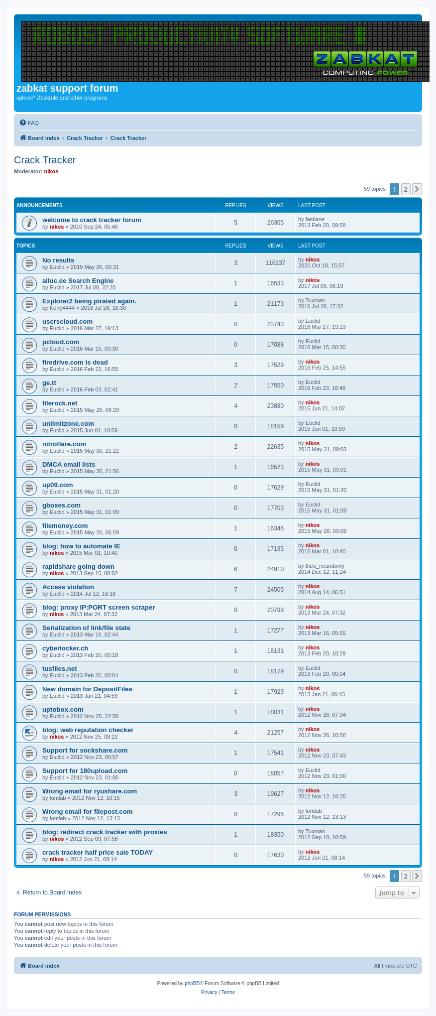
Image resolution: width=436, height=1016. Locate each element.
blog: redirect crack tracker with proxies (104, 832)
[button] (417, 189)
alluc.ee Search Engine (78, 280)
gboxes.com (61, 505)
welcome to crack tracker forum (91, 220)
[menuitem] (29, 123)
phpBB (192, 983)
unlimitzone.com (68, 423)
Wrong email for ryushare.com (89, 791)
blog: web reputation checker (87, 730)
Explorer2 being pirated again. (89, 301)
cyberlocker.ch (65, 648)
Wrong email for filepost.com (87, 811)
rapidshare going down (78, 566)
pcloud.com (60, 342)
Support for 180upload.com (84, 770)
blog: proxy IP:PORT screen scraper (98, 607)
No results (58, 260)
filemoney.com (65, 525)
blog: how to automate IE (81, 546)
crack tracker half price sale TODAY (97, 852)
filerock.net (59, 403)
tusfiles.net (59, 668)
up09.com (57, 485)
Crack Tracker (45, 159)
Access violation (68, 587)
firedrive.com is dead (75, 362)
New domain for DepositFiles (87, 689)
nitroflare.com (64, 444)
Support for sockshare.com (84, 750)
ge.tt (49, 382)
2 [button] (406, 189)
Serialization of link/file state (86, 628)
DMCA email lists (69, 464)
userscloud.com (67, 321)
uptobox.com (63, 709)
